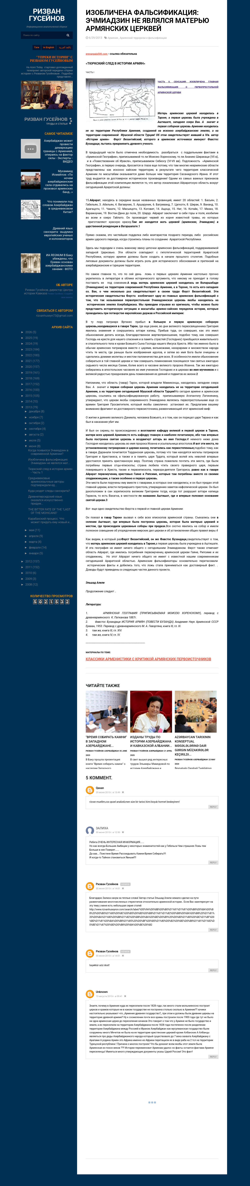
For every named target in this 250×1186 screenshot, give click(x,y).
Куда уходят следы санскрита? (49, 491)
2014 (29, 401)
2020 (29, 366)
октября (35, 423)
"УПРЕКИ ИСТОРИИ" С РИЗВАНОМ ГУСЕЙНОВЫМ (51, 58)
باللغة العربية (65, 47)
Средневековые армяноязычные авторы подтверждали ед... (46, 481)
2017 (29, 384)
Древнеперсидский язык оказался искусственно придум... (45, 500)
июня (33, 446)
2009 (29, 578)
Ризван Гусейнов (55, 294)
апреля (34, 536)
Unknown (102, 992)
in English (48, 47)
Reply (213, 807)
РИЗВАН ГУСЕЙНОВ (47, 15)
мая (32, 530)
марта (33, 541)
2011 (29, 567)
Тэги (36, 47)
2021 (29, 361)
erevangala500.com (98, 53)
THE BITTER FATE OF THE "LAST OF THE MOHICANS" (49, 511)
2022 (29, 355)
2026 (29, 332)
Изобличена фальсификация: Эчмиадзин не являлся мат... (49, 461)
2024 (29, 343)
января (34, 553)
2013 (29, 407)
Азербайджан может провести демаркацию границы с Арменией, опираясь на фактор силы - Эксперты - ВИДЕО (58, 151)
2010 (29, 573)
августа (34, 434)
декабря (35, 411)
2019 (29, 372)
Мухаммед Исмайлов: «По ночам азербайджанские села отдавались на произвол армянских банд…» (58, 181)
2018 (29, 378)
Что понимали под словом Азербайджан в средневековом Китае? (58, 207)
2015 (29, 395)
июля (33, 440)
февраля (35, 547)
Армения (114, 37)
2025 (29, 338)
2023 (29, 349)
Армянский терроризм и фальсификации (148, 37)
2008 (29, 584)
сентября (35, 428)
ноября (34, 417)
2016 (29, 390)
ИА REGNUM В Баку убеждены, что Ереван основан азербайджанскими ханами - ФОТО (59, 262)
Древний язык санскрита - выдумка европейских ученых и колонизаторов (58, 233)
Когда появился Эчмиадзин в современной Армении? (48, 452)
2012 (29, 561)
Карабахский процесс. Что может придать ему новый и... (49, 520)
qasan (100, 788)
